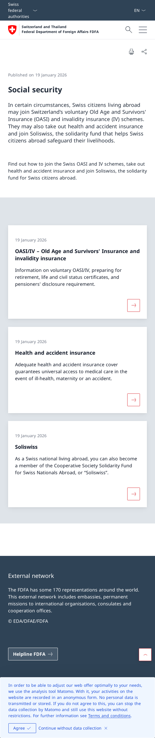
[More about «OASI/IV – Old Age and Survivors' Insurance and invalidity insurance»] (133, 305)
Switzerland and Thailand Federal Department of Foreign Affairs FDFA (60, 29)
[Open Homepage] (53, 30)
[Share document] (144, 51)
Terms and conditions (109, 715)
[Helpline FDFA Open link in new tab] (33, 654)
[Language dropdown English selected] (140, 10)
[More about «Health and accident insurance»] (133, 399)
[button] (145, 654)
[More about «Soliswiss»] (133, 494)
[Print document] (131, 51)
